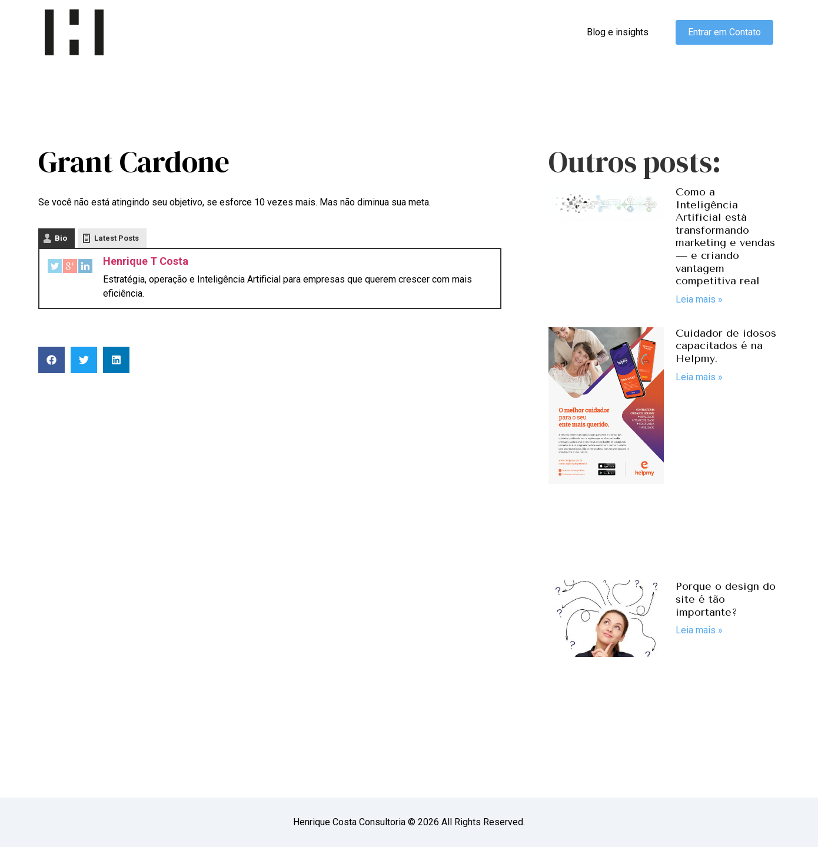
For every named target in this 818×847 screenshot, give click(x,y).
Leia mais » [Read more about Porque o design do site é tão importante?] (699, 630)
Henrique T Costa (145, 261)
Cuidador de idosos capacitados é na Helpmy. (726, 346)
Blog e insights (618, 32)
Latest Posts (116, 238)
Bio (61, 238)
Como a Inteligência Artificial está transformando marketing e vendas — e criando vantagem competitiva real (725, 236)
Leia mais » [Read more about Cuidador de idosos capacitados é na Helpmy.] (699, 377)
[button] (51, 360)
